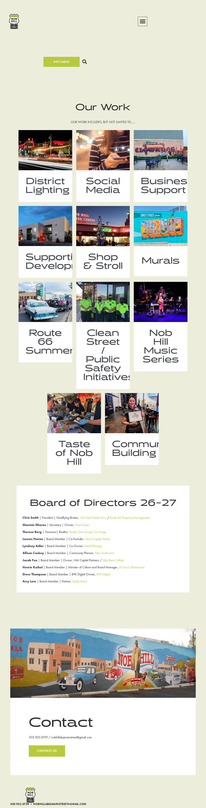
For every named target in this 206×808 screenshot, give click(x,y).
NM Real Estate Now (93, 529)
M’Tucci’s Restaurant (131, 579)
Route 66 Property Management (130, 529)
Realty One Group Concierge (87, 544)
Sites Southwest (104, 565)
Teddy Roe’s (79, 593)
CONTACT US (47, 763)
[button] (142, 21)
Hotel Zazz (82, 536)
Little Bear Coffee (113, 572)
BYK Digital (103, 586)
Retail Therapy (93, 558)
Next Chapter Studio (97, 551)
